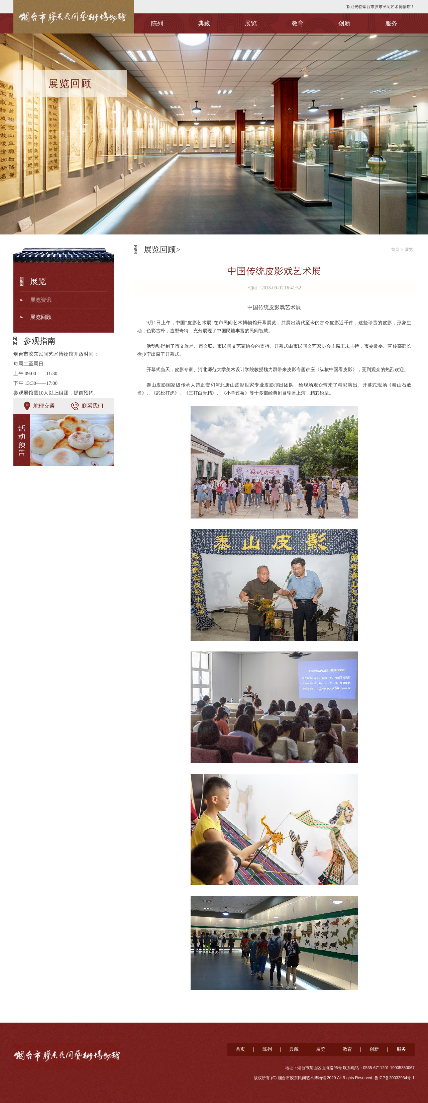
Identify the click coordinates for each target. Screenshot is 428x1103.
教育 (298, 23)
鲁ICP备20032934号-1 (394, 1078)
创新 (344, 23)
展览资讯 (40, 300)
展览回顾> (162, 249)
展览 (251, 23)
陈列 (157, 23)
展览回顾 (40, 317)
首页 (395, 249)
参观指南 (39, 341)
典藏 (204, 23)
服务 (391, 23)
